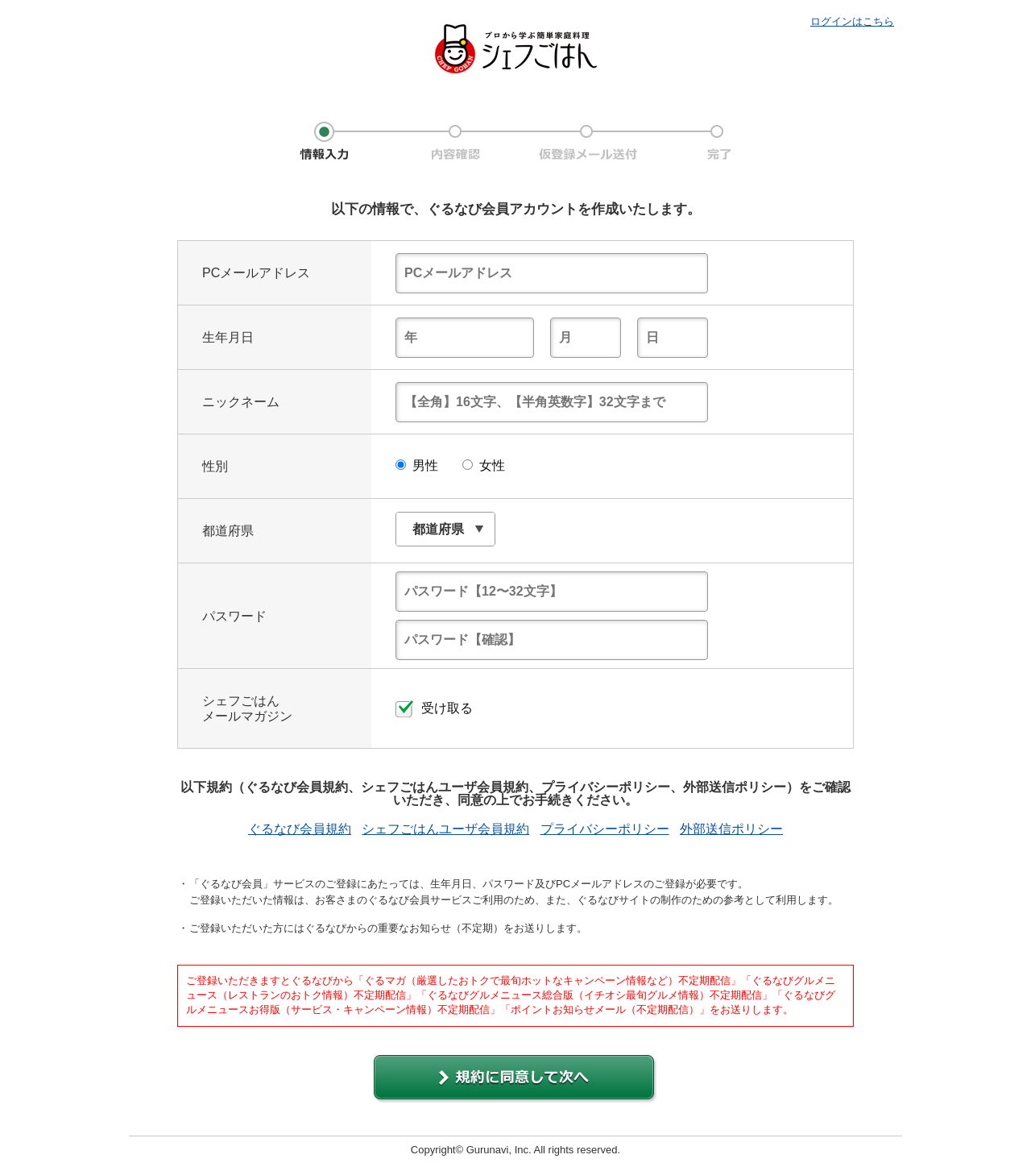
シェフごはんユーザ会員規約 (445, 829)
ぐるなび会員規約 (299, 829)
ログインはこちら (852, 21)
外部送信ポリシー (731, 829)
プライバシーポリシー (604, 829)
